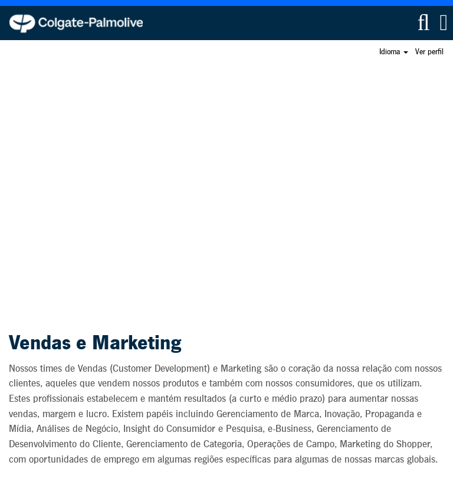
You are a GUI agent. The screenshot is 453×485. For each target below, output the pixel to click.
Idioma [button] (393, 52)
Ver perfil (429, 52)
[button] (444, 23)
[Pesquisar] (423, 23)
